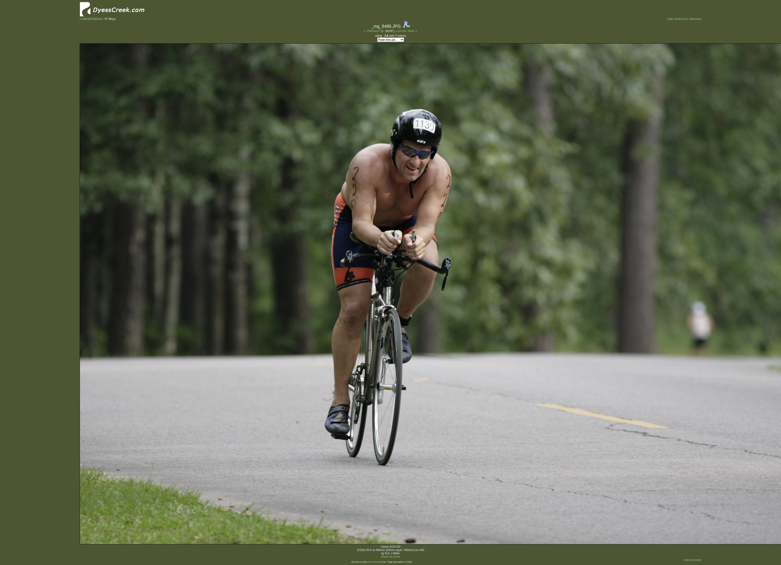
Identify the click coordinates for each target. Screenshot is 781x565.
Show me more (390, 556)
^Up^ (381, 31)
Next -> (412, 31)
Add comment (692, 560)
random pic (681, 19)
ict (86, 19)
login (670, 19)
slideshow (695, 19)
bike (98, 19)
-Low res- (401, 31)
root (82, 19)
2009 (92, 19)
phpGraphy (372, 562)
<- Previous (371, 31)
